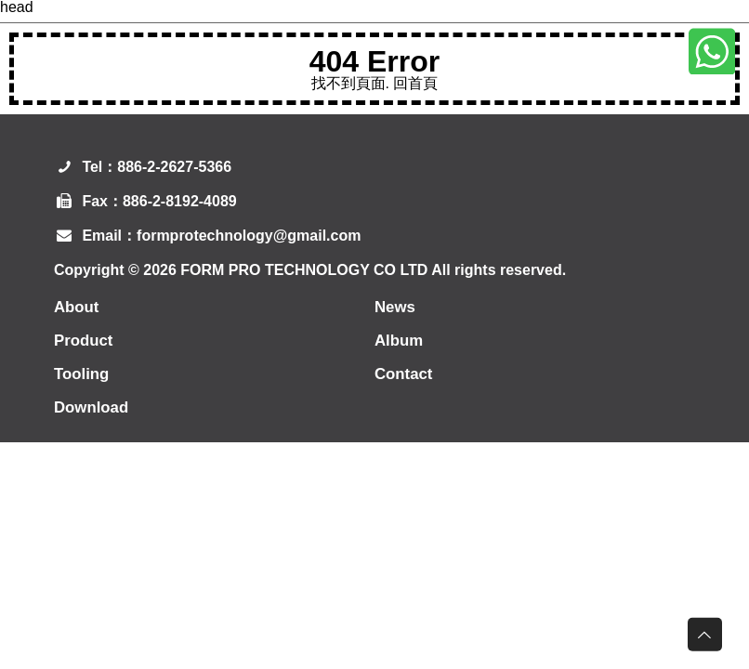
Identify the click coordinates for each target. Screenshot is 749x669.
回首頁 (415, 83)
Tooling (83, 373)
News (396, 306)
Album (400, 340)
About (78, 306)
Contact (405, 373)
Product (85, 340)
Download (94, 407)
